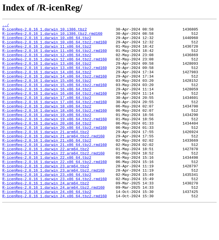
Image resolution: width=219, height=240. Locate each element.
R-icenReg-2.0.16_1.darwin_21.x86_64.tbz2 (46, 164)
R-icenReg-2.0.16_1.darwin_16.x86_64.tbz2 (46, 102)
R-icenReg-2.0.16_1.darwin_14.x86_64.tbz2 (46, 82)
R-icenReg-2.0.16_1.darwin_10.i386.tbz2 (44, 30)
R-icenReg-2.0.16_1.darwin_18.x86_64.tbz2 (46, 123)
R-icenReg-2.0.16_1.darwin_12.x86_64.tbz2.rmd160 (54, 66)
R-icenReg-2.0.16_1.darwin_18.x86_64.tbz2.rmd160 (54, 128)
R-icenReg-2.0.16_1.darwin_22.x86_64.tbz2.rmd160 (54, 189)
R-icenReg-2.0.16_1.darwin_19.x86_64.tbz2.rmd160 (54, 138)
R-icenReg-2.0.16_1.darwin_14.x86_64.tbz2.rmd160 (54, 87)
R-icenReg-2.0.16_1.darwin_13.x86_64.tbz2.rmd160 (54, 77)
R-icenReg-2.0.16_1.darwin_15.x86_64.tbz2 (46, 92)
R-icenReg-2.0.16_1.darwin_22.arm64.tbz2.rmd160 (53, 179)
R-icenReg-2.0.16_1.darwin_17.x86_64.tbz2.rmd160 (54, 118)
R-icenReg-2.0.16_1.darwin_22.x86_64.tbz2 (46, 184)
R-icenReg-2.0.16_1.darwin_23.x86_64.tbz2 (46, 205)
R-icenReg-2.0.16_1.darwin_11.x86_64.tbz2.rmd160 (54, 56)
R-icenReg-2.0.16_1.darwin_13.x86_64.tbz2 (46, 71)
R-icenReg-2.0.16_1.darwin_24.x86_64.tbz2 (46, 225)
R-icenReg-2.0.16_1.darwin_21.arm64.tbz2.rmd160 (53, 159)
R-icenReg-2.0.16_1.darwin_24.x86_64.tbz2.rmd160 (54, 230)
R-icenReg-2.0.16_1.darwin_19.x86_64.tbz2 (46, 133)
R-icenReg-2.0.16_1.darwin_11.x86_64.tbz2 (46, 51)
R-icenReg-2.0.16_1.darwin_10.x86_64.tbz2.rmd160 (54, 46)
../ (5, 25)
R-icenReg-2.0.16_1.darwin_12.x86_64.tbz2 (46, 61)
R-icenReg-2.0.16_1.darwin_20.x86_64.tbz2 (46, 143)
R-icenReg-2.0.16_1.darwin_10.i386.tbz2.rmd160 (52, 35)
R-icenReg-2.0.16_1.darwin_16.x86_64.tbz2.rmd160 (54, 107)
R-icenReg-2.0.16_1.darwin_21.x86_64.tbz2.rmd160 (54, 169)
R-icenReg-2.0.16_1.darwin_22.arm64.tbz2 (45, 174)
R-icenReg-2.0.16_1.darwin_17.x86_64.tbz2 (46, 112)
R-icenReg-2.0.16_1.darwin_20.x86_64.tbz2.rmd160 (54, 148)
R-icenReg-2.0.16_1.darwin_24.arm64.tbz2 (45, 215)
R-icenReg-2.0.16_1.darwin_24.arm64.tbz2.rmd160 (53, 220)
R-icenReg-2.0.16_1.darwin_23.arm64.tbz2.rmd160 (53, 200)
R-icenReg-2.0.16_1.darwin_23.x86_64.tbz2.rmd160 (54, 210)
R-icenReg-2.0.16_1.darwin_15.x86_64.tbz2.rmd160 (54, 97)
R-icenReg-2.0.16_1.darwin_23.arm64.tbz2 (45, 195)
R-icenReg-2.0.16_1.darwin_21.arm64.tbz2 (45, 153)
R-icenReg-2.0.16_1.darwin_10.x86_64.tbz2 (46, 41)
